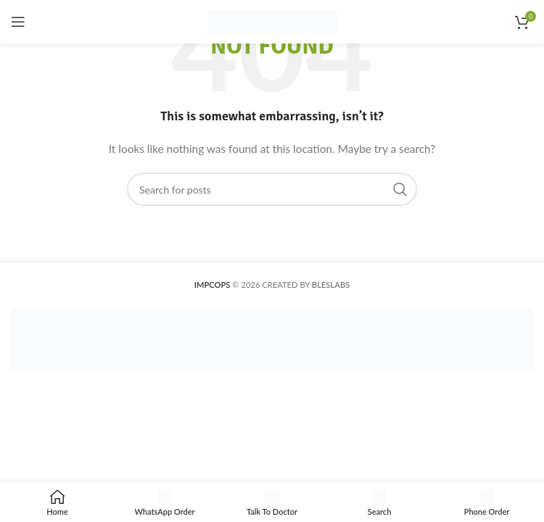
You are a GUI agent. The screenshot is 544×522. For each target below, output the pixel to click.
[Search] (272, 189)
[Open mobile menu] (18, 21)
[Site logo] (272, 20)
